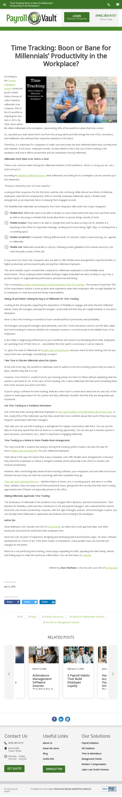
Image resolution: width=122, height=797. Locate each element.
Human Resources (54, 600)
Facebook (54, 703)
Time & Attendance (91, 738)
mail (117, 4)
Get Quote (14, 752)
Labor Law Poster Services (95, 754)
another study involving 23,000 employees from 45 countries (54, 268)
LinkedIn (87, 539)
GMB (67, 703)
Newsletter (54, 753)
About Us (47, 727)
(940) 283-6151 (105, 15)
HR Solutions (88, 732)
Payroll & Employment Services (88, 600)
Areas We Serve (51, 732)
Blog (33, 600)
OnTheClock (54, 510)
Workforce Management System (62, 606)
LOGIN (77, 17)
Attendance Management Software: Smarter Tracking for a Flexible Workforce (43, 666)
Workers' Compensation (94, 748)
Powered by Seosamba (61, 773)
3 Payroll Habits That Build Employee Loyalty (78, 665)
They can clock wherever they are (21, 465)
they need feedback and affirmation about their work (85, 396)
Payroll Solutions (90, 727)
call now (108, 4)
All (21, 600)
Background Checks (92, 743)
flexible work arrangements (55, 334)
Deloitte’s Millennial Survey (31, 159)
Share (9, 585)
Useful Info (48, 743)
